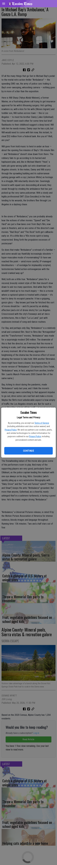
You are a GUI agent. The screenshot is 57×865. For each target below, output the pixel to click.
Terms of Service (42, 423)
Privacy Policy (11, 430)
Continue (28, 450)
